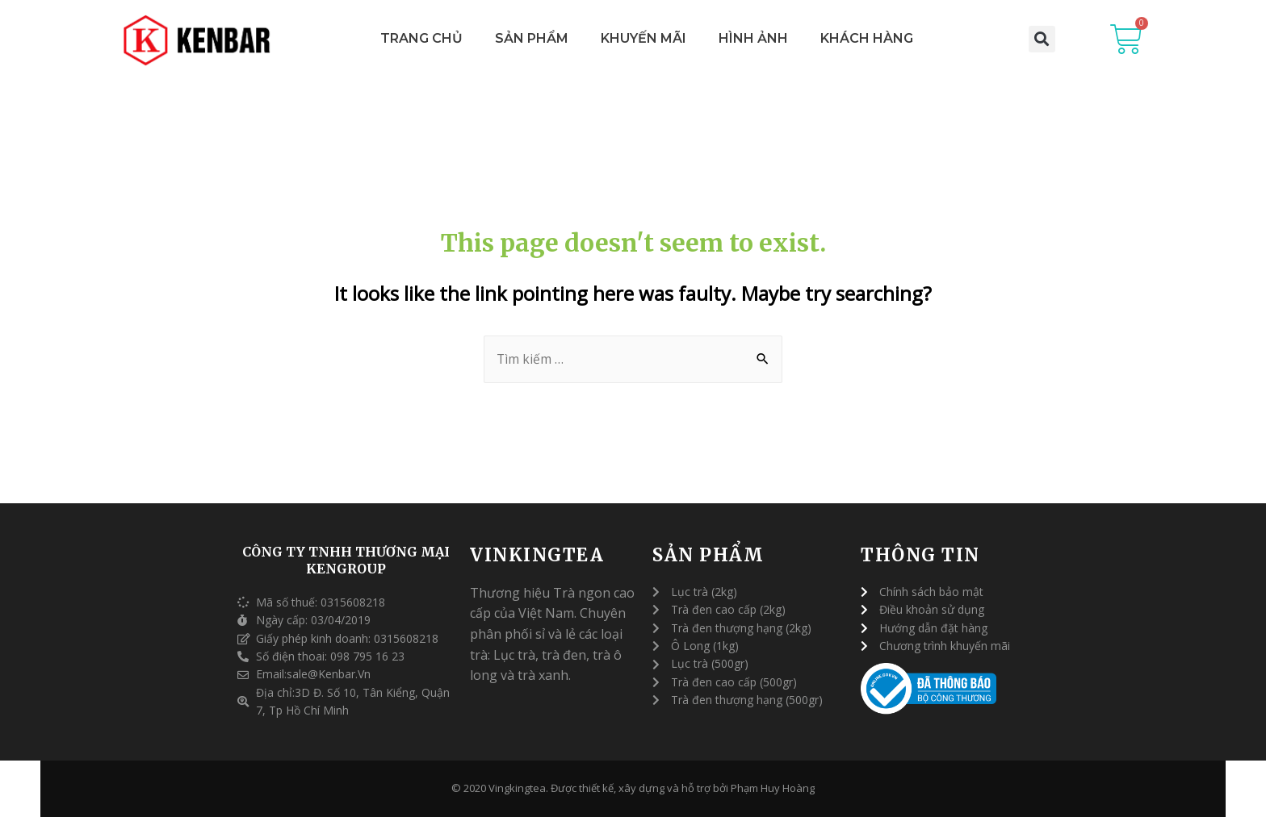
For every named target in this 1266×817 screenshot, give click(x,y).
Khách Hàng (866, 38)
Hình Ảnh (753, 38)
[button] (1042, 39)
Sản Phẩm (531, 38)
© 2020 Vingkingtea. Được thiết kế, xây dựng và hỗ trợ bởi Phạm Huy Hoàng (633, 789)
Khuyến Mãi (643, 38)
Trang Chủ (421, 38)
